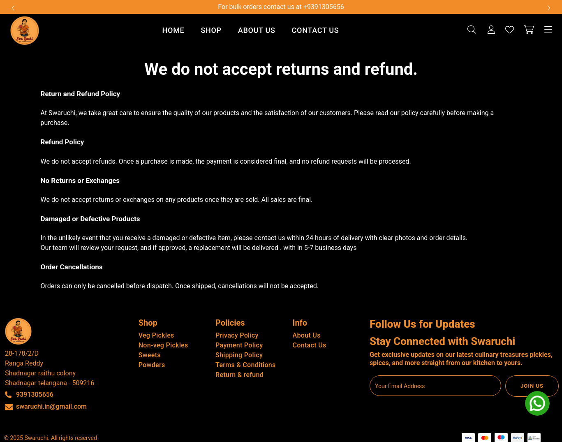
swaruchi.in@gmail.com (51, 406)
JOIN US (531, 386)
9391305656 (34, 394)
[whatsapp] (537, 403)
